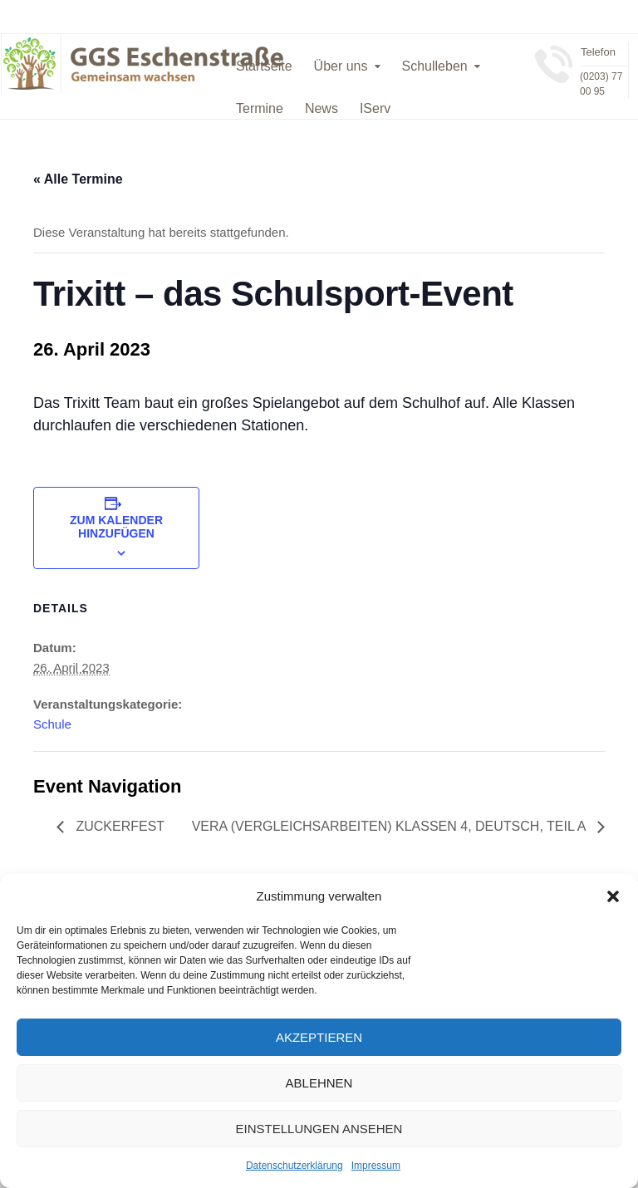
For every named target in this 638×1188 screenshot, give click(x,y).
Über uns (341, 66)
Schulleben (435, 66)
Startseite (264, 66)
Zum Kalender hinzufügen (116, 526)
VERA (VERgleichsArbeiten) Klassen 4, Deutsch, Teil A (390, 826)
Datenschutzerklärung (294, 1165)
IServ (375, 108)
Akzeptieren (319, 1037)
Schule (52, 724)
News (321, 108)
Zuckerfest (118, 826)
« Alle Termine (78, 179)
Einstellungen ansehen (319, 1129)
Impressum (375, 1165)
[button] (613, 896)
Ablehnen (319, 1083)
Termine (259, 108)
